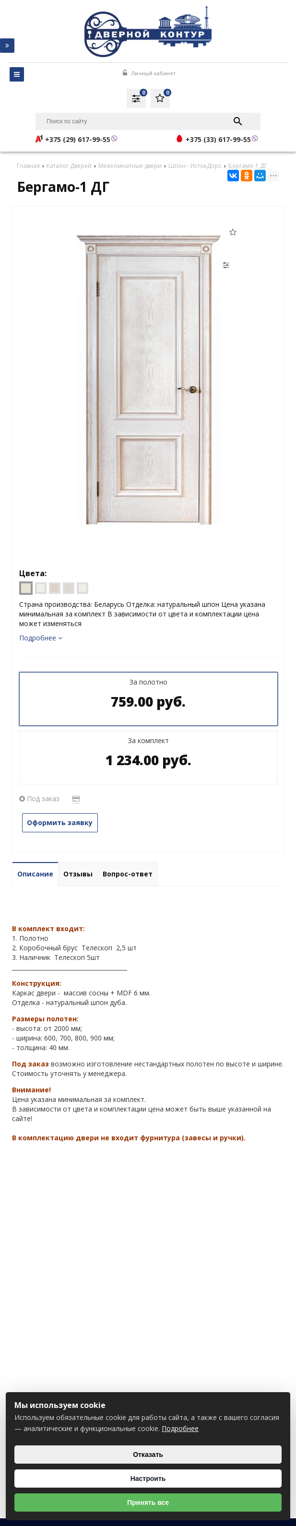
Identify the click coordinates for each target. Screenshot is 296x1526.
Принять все (148, 1502)
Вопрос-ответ (128, 873)
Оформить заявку (60, 822)
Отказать (148, 1454)
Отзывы (78, 873)
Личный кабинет (149, 73)
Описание (35, 873)
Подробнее (40, 637)
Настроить (148, 1478)
